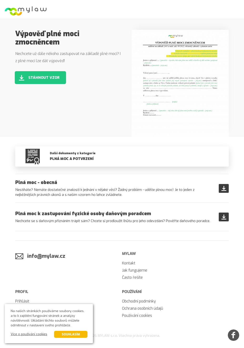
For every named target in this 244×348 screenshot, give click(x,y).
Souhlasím (71, 334)
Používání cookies (137, 315)
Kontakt (128, 263)
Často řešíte (132, 277)
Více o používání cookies (29, 334)
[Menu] (234, 9)
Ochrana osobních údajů (142, 308)
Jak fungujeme (134, 270)
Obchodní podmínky (139, 301)
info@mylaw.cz (46, 256)
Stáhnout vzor (44, 77)
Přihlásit (22, 301)
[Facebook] (233, 335)
